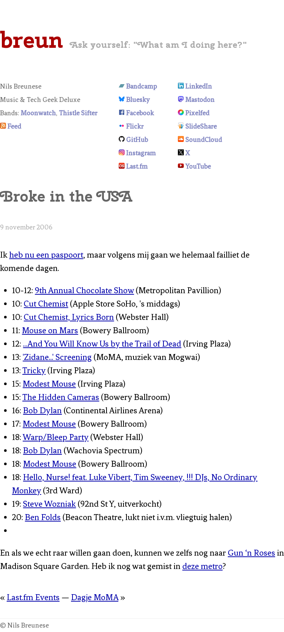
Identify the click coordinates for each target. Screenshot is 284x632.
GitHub (137, 140)
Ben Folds (43, 517)
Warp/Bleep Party (55, 437)
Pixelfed (197, 113)
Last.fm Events (33, 597)
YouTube (198, 166)
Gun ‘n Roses (251, 553)
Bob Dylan (42, 411)
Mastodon (199, 100)
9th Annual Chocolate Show (84, 290)
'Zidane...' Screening (57, 357)
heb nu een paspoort (46, 255)
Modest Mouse (49, 384)
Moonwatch (38, 113)
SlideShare (201, 126)
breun (31, 39)
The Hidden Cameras (60, 397)
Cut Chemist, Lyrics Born (69, 317)
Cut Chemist (46, 304)
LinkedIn (198, 86)
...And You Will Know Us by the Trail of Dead (102, 344)
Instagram (141, 153)
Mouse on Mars (50, 330)
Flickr (134, 126)
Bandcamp (141, 86)
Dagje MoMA (94, 597)
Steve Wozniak (49, 504)
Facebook (140, 113)
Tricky (33, 370)
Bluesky (138, 100)
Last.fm (137, 166)
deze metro (202, 566)
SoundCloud (203, 140)
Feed (14, 126)
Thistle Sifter (78, 113)
